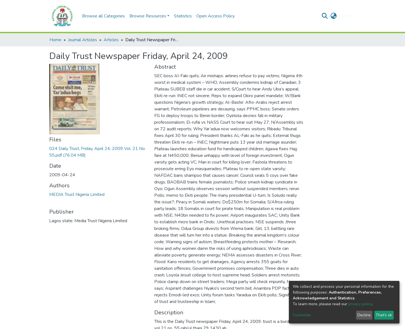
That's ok (384, 315)
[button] (333, 16)
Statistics (183, 16)
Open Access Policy (215, 16)
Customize (302, 315)
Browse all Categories (103, 16)
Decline (364, 315)
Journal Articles (82, 40)
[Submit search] (325, 16)
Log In (345, 16)
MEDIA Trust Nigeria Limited (76, 194)
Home (55, 40)
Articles (111, 40)
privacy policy (360, 304)
